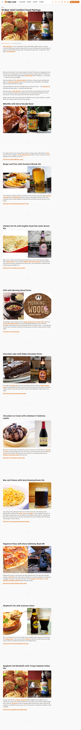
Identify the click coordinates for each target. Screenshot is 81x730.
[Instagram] (62, 2)
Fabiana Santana (6, 43)
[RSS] (68, 2)
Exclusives (22, 2)
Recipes (29, 2)
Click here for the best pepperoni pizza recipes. (15, 583)
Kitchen (35, 2)
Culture (41, 2)
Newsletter (74, 2)
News (2, 7)
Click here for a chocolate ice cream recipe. (14, 458)
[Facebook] (53, 2)
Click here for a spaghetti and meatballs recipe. (15, 709)
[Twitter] (56, 2)
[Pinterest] (59, 2)
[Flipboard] (65, 2)
